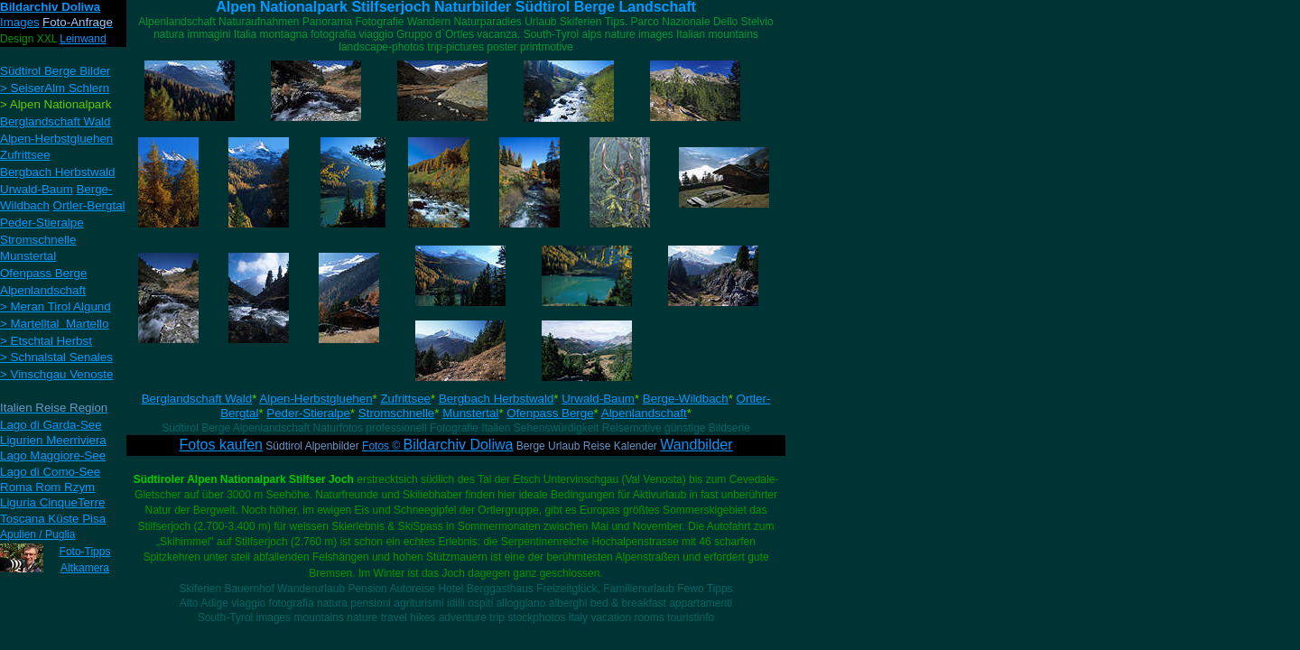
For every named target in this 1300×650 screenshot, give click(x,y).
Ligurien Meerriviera (53, 440)
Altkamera (84, 568)
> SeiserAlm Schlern (54, 88)
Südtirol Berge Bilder (55, 71)
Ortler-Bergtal (89, 205)
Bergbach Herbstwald (496, 398)
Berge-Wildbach (686, 398)
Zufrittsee (405, 398)
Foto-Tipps (85, 551)
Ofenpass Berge (549, 413)
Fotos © (437, 446)
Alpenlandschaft (644, 413)
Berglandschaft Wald (197, 398)
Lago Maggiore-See (53, 455)
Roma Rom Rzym (47, 487)
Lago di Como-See (50, 471)
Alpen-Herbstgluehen (315, 398)
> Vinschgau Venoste (56, 374)
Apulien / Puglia (37, 534)
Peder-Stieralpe (308, 413)
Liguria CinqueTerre (52, 502)
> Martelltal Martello (54, 323)
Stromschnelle (396, 413)
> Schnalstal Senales (56, 357)
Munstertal (470, 413)
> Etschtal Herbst (46, 341)
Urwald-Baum (598, 398)
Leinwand (83, 38)
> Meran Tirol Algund (55, 306)
